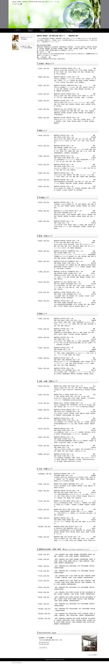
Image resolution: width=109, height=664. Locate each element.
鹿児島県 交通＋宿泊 (44, 526)
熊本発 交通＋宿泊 (44, 587)
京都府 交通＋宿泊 (44, 318)
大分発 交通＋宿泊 (44, 571)
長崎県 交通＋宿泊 (44, 490)
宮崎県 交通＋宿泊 (44, 518)
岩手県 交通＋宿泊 (44, 94)
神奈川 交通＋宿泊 (44, 145)
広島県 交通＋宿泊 (44, 394)
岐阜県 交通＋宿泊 (44, 261)
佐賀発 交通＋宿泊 (44, 554)
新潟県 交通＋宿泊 (44, 202)
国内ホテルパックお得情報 (23, 38)
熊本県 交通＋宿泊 (44, 509)
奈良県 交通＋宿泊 (44, 329)
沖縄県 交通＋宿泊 (44, 536)
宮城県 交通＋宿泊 (44, 100)
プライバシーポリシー (17, 662)
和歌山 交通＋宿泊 (44, 368)
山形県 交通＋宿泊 (44, 109)
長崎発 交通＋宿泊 (44, 566)
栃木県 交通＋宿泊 (44, 179)
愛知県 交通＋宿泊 (44, 251)
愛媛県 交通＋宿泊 (44, 454)
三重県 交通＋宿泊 (44, 271)
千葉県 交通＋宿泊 (44, 156)
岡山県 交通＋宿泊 (44, 386)
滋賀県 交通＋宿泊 (44, 337)
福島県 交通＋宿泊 (44, 117)
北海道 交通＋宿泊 (44, 68)
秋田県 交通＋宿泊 (44, 85)
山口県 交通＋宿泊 (44, 403)
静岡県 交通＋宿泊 (44, 240)
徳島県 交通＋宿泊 (44, 437)
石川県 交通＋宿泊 (44, 292)
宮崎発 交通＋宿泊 (44, 603)
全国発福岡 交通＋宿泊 (45, 473)
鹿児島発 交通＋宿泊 (44, 608)
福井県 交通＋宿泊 (44, 300)
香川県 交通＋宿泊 (44, 428)
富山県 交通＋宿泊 (44, 282)
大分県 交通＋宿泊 (44, 501)
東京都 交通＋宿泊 (44, 135)
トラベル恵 (25, 4)
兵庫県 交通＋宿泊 (44, 358)
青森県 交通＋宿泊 (44, 77)
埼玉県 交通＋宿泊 (44, 164)
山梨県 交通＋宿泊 (44, 221)
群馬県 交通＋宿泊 (44, 186)
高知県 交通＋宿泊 (44, 445)
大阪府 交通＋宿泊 (44, 347)
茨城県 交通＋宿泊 (44, 173)
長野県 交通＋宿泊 (44, 210)
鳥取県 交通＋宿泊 (44, 418)
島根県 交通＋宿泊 (44, 409)
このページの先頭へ (92, 654)
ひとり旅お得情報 (23, 46)
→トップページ (43, 647)
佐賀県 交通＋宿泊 (44, 484)
